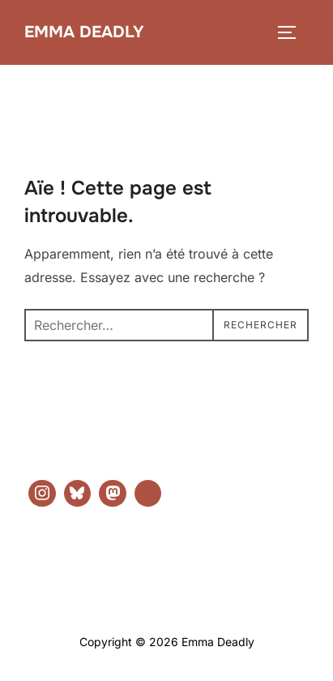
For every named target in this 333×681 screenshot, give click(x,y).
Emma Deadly (84, 32)
